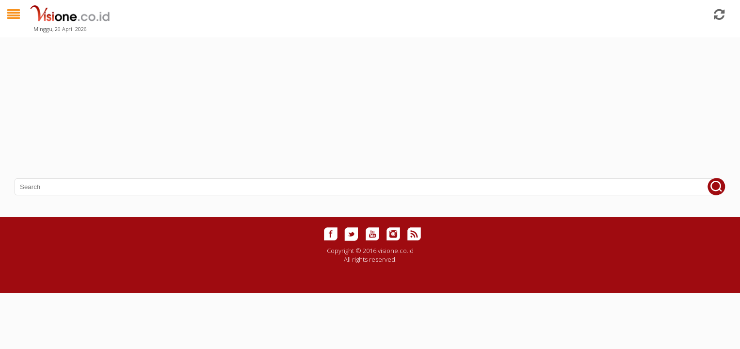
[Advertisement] (291, 102)
